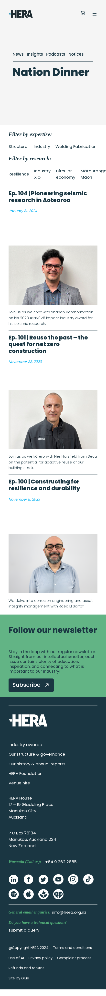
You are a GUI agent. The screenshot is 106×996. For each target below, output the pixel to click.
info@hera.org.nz (69, 912)
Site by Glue (19, 978)
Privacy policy (41, 957)
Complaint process (74, 957)
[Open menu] (94, 14)
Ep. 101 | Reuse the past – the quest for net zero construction (48, 344)
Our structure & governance (37, 754)
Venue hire (19, 783)
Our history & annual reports (37, 764)
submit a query (24, 930)
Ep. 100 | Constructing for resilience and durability (44, 485)
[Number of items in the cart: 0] (82, 13)
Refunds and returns (26, 967)
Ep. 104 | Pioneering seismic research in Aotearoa (48, 197)
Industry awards (25, 745)
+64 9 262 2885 (61, 862)
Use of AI (16, 957)
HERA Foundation (25, 773)
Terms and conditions (72, 947)
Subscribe (31, 685)
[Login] (71, 13)
